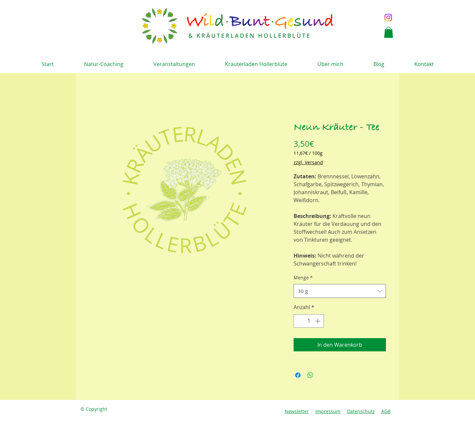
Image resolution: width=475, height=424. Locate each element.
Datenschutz (361, 411)
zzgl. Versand (308, 162)
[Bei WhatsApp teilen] (310, 375)
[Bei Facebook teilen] (298, 375)
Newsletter (297, 411)
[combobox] (340, 291)
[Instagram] (388, 17)
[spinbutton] (309, 321)
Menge (303, 277)
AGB (386, 411)
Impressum (327, 411)
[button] (388, 32)
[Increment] (318, 321)
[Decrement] (299, 321)
